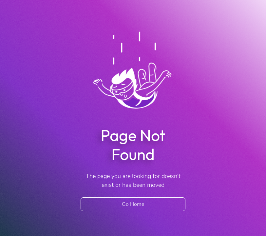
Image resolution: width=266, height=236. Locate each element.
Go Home (133, 204)
